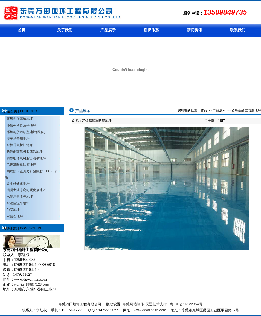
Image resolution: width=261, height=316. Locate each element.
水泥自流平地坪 (18, 203)
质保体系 (151, 30)
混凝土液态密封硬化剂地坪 (26, 190)
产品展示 (108, 30)
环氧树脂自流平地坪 (21, 125)
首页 (21, 30)
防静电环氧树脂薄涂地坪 (25, 152)
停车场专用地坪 (18, 138)
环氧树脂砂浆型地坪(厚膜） (27, 132)
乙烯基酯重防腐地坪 (21, 165)
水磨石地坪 (15, 216)
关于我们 (64, 30)
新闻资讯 (194, 30)
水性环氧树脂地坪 (20, 145)
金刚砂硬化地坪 (18, 183)
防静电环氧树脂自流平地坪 (26, 158)
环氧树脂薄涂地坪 (20, 119)
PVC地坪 (13, 210)
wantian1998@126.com (31, 284)
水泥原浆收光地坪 (20, 197)
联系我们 (237, 30)
